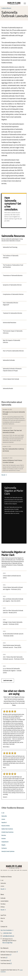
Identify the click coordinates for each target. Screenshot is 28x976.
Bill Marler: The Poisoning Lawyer (8, 951)
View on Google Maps (7, 942)
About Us (3, 918)
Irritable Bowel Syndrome (7, 832)
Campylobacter (5, 841)
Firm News (3, 904)
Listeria (3, 819)
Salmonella (4, 816)
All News (3, 907)
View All (2, 889)
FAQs (2, 921)
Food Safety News (5, 960)
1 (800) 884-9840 (7, 933)
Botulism (3, 838)
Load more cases (7, 680)
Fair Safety (3, 957)
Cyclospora (4, 848)
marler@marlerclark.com (8, 936)
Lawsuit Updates (4, 901)
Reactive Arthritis (5, 825)
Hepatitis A (4, 822)
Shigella (3, 845)
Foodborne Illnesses (6, 8)
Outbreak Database (5, 954)
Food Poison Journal (5, 963)
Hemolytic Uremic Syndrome (7, 851)
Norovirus (3, 835)
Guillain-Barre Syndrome (7, 829)
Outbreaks (3, 898)
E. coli (2, 813)
